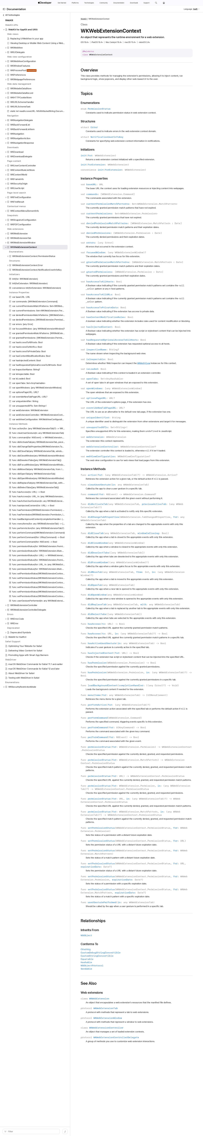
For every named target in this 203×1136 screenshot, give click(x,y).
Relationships (93, 920)
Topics (87, 93)
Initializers (88, 149)
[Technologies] (89, 3)
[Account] (164, 3)
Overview (89, 70)
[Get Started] (62, 3)
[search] (31, 1131)
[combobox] (32, 1131)
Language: (188, 9)
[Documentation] (118, 3)
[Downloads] (134, 3)
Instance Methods (93, 469)
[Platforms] (75, 3)
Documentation (16, 9)
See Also (89, 983)
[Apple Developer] (45, 3)
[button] (156, 3)
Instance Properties (94, 178)
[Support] (146, 3)
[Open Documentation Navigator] (4, 9)
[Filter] (32, 1131)
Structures (88, 121)
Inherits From (90, 930)
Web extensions (92, 992)
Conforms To (89, 944)
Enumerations (90, 103)
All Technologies (11, 15)
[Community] (104, 3)
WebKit (84, 19)
